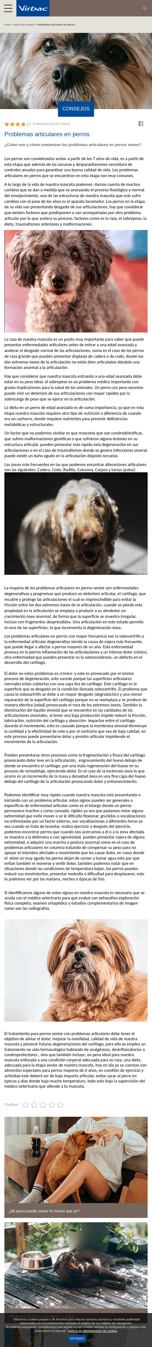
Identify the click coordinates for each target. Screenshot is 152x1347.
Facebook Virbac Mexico (140, 123)
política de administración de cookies (92, 1330)
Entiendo (77, 1338)
